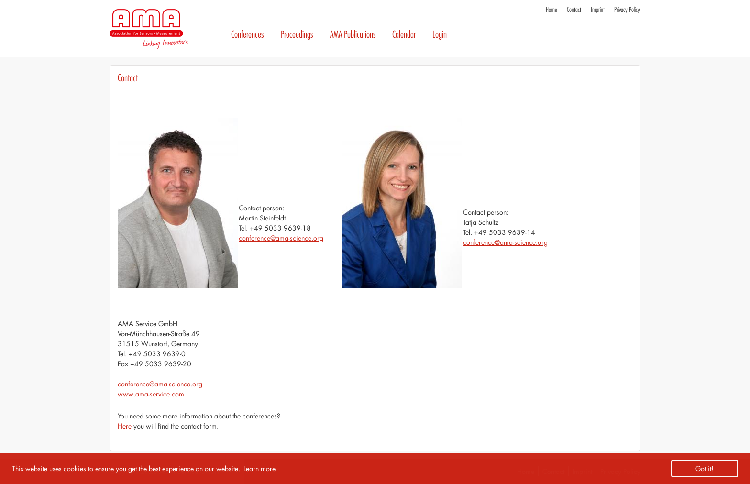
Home (551, 10)
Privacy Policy (627, 10)
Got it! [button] (704, 468)
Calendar (404, 35)
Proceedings (297, 35)
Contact (574, 10)
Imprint (598, 10)
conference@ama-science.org (281, 237)
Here (125, 425)
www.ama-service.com (151, 393)
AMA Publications (353, 35)
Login (439, 35)
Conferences (247, 35)
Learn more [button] (259, 468)
